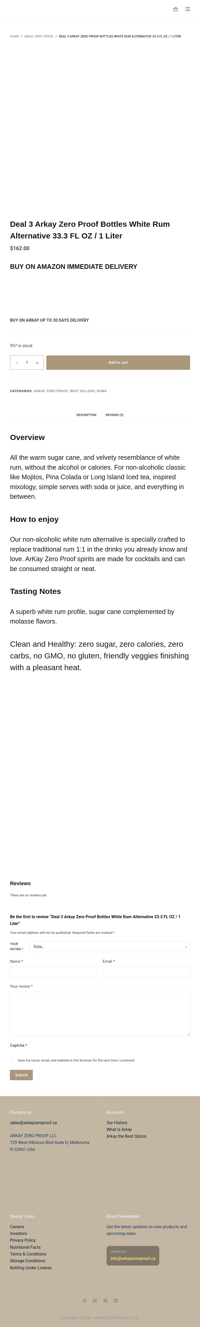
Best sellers (82, 391)
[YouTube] (116, 1301)
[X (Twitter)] (95, 1301)
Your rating (16, 946)
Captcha (18, 1045)
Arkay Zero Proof (51, 391)
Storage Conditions (27, 1260)
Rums (102, 391)
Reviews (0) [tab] (114, 415)
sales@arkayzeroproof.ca (33, 1122)
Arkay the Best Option (127, 1136)
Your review (21, 986)
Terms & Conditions (28, 1254)
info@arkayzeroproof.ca (132, 1258)
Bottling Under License (31, 1267)
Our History (117, 1122)
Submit (21, 1075)
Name (16, 961)
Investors (18, 1233)
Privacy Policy (23, 1240)
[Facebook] (84, 1301)
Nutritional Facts (25, 1247)
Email (109, 961)
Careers (17, 1226)
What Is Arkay (119, 1129)
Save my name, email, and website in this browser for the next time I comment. (76, 1060)
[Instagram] (105, 1301)
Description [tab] (86, 415)
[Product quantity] (27, 362)
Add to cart (118, 362)
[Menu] (187, 9)
